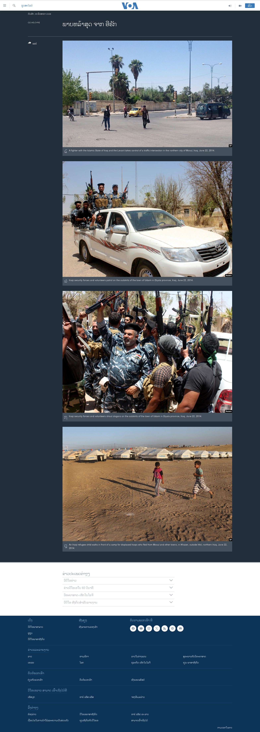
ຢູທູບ (30, 633)
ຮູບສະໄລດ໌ (26, 6)
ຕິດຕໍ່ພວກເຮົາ (86, 680)
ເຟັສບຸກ (31, 697)
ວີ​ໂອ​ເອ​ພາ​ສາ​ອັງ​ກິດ (88, 714)
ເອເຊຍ (31, 662)
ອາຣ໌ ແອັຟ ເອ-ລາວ (140, 714)
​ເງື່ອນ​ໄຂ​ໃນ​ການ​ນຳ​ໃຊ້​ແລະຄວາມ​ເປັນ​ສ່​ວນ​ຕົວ (48, 720)
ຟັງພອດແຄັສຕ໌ (138, 680)
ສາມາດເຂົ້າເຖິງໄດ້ (139, 720)
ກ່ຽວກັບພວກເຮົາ (35, 680)
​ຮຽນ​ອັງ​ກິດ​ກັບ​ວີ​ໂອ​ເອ (89, 720)
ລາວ (30, 656)
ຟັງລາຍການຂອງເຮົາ (88, 627)
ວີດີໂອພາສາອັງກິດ (36, 639)
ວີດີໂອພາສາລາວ (35, 627)
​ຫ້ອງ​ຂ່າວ (32, 714)
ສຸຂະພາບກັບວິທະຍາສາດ (194, 656)
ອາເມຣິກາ (84, 656)
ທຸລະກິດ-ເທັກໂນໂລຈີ (140, 662)
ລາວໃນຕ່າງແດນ (138, 656)
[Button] (32, 44)
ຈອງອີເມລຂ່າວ (138, 697)
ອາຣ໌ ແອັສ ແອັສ (87, 697)
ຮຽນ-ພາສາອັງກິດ (191, 662)
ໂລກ (82, 662)
